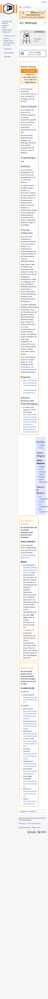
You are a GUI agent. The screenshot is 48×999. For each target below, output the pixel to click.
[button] (9, 36)
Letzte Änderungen (8, 43)
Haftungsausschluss (25, 827)
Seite (20, 7)
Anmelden (44, 2)
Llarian (41, 479)
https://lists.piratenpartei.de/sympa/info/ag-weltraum (30, 570)
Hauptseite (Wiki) (7, 21)
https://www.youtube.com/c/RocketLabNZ (30, 793)
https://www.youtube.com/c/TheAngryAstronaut (30, 756)
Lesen (24, 11)
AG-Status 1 (32, 811)
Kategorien (5, 25)
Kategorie (23, 811)
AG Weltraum (39, 32)
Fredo (41, 448)
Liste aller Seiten (7, 30)
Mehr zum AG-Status (35, 54)
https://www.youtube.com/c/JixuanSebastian (30, 743)
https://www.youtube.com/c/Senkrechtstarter (30, 700)
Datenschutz (22, 823)
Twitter (35, 41)
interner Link (30, 630)
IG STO (41, 501)
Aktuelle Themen (8, 40)
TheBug (42, 445)
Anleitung (6, 38)
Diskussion (43, 482)
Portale (4, 27)
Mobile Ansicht (36, 827)
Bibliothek (5, 23)
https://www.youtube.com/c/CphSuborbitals (30, 783)
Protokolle (37, 39)
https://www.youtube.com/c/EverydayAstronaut (30, 726)
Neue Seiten (7, 45)
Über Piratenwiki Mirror (34, 823)
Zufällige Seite (6, 32)
